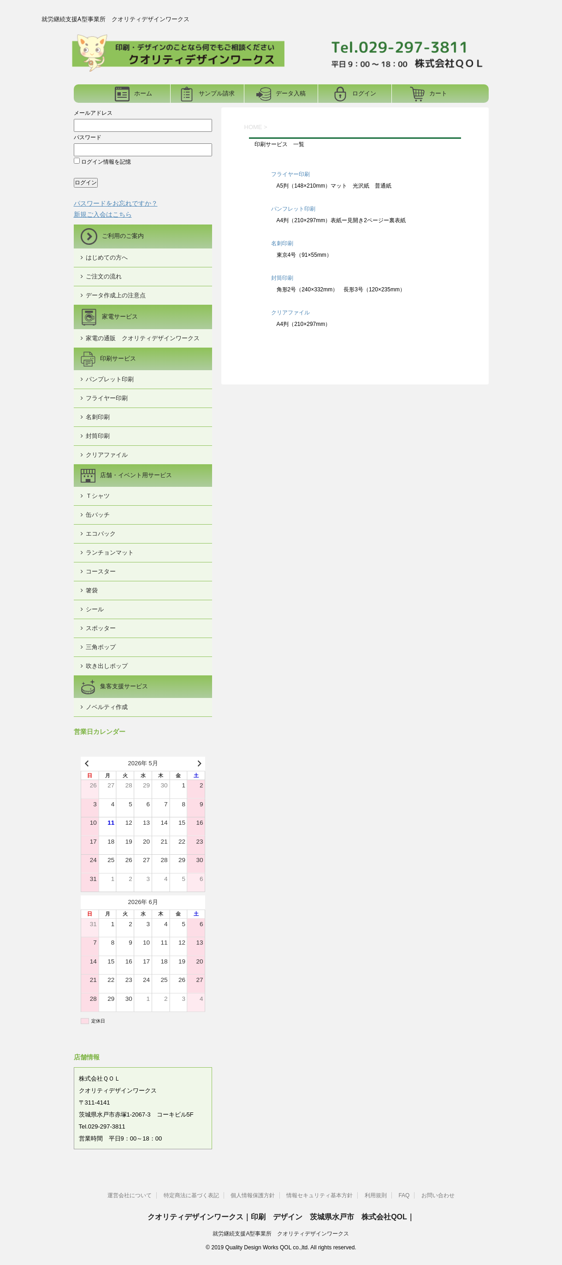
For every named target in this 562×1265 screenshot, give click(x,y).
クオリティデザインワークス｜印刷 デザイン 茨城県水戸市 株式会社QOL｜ (281, 1217)
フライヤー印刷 (290, 174)
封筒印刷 (282, 278)
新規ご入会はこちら (103, 214)
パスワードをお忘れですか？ (116, 203)
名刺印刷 (282, 243)
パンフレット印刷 (293, 209)
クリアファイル (290, 312)
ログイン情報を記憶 (102, 162)
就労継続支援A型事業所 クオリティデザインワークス (281, 1233)
